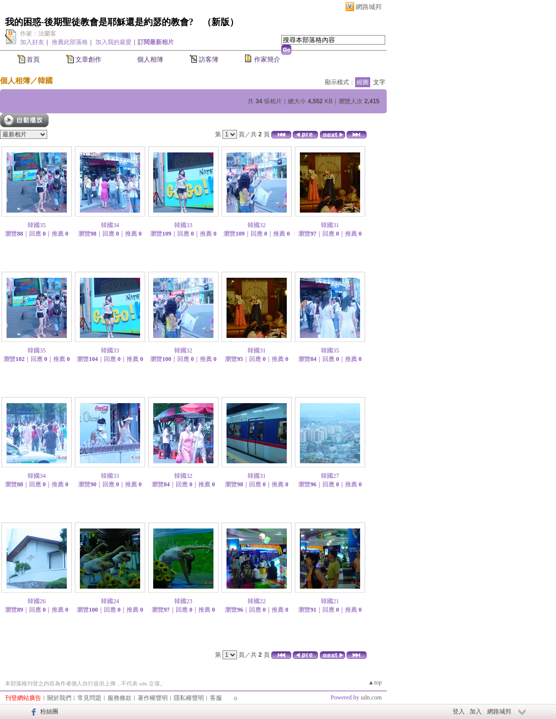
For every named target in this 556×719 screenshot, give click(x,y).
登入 (459, 711)
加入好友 (32, 42)
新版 (220, 22)
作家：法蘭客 (38, 33)
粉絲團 (49, 711)
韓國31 (330, 225)
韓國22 (257, 601)
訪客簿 (208, 59)
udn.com (371, 697)
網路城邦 (369, 7)
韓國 (45, 80)
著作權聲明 (153, 697)
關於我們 (59, 697)
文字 (379, 82)
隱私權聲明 (189, 697)
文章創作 (88, 59)
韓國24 (110, 601)
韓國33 (183, 225)
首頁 (33, 59)
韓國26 (37, 601)
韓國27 (330, 475)
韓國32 (257, 225)
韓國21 (330, 601)
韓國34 (110, 225)
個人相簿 (150, 59)
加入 (476, 711)
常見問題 (89, 697)
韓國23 (183, 601)
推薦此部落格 (70, 42)
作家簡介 (267, 59)
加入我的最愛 (113, 42)
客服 (216, 697)
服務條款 (119, 697)
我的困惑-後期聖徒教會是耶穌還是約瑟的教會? (99, 22)
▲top (375, 682)
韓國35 (37, 225)
